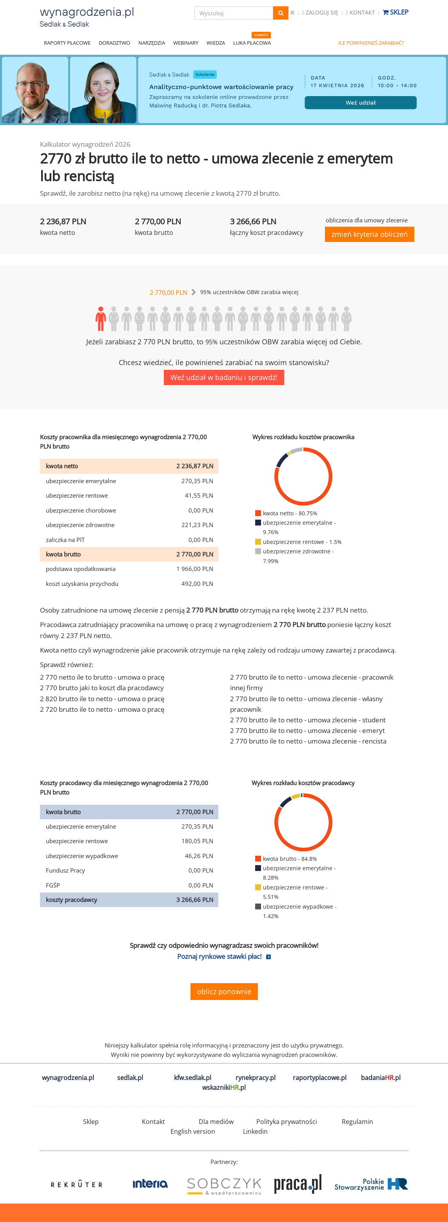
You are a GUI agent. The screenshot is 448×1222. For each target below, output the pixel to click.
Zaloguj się (320, 12)
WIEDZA (216, 42)
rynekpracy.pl (256, 1077)
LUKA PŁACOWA (252, 42)
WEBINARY (185, 42)
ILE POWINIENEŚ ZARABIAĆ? (371, 42)
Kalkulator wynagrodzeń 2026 (85, 144)
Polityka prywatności (286, 1121)
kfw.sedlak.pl (192, 1077)
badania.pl (381, 1077)
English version (192, 1131)
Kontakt (360, 12)
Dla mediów (216, 1121)
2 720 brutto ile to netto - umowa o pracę (102, 709)
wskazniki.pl (224, 1087)
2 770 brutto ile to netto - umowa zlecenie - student (308, 719)
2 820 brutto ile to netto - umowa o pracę (102, 698)
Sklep (395, 11)
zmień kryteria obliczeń (370, 234)
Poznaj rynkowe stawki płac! (219, 956)
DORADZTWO (114, 42)
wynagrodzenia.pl (68, 1077)
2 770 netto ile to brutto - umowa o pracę (102, 677)
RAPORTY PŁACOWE (67, 42)
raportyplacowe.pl (319, 1077)
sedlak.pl (130, 1077)
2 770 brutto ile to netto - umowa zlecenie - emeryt (307, 730)
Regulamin (357, 1121)
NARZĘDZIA (151, 42)
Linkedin (255, 1131)
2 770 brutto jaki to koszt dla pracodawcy (102, 687)
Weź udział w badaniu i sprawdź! (224, 377)
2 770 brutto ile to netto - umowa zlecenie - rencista (308, 741)
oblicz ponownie (224, 991)
